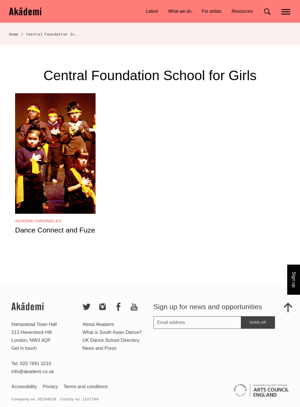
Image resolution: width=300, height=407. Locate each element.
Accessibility (24, 391)
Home (13, 34)
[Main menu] (286, 11)
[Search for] (267, 11)
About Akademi (98, 329)
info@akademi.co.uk (32, 376)
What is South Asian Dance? (112, 337)
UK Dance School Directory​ (110, 345)
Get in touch (24, 353)
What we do (179, 11)
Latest (152, 11)
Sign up (257, 327)
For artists (211, 11)
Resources (242, 11)
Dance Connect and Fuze (55, 230)
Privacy (50, 391)
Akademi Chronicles (38, 221)
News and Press (99, 353)
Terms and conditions (86, 391)
